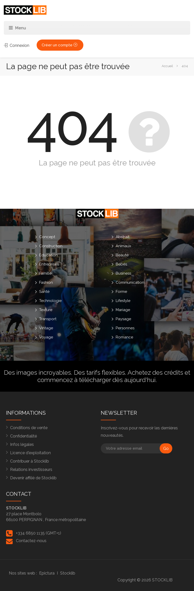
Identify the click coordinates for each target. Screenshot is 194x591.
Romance (124, 337)
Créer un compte (60, 45)
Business (123, 273)
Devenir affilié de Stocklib (33, 477)
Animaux (123, 246)
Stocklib (67, 573)
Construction (50, 246)
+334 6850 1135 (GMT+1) (38, 533)
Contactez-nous (31, 540)
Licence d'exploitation (30, 452)
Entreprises (49, 264)
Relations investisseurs (31, 469)
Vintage (46, 328)
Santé (44, 291)
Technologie (50, 300)
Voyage (46, 337)
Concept (47, 237)
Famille (45, 273)
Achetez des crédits (155, 372)
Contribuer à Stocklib (29, 461)
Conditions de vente (28, 427)
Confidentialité (23, 436)
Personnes (125, 328)
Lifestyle (123, 300)
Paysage (123, 319)
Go (166, 448)
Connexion (16, 45)
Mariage (123, 310)
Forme (121, 291)
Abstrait (122, 237)
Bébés (121, 264)
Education (48, 255)
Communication (130, 282)
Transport (47, 319)
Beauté (122, 255)
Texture (45, 310)
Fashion (46, 282)
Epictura (47, 573)
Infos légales (22, 444)
